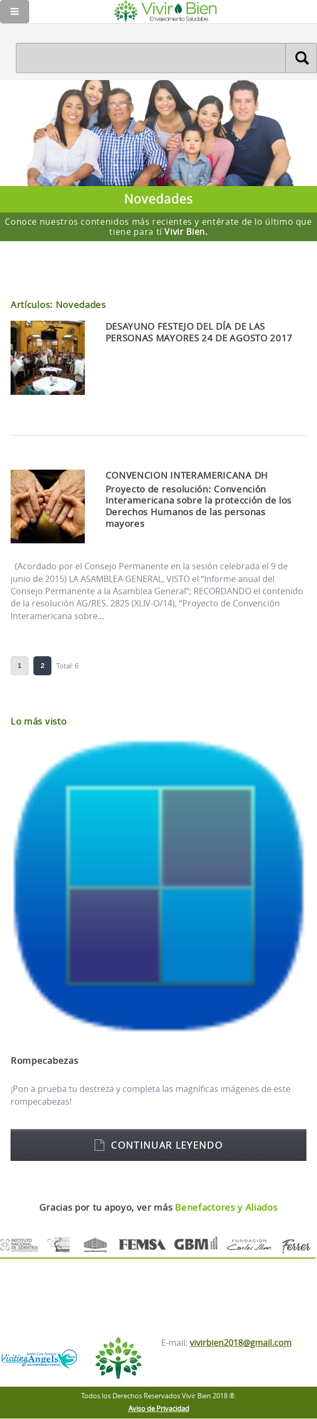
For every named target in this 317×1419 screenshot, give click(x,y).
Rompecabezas (44, 1060)
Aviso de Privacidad (158, 1408)
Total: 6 (67, 665)
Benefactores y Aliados (226, 1207)
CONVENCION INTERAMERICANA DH (186, 475)
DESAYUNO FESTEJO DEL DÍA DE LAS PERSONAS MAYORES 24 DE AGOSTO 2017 (199, 332)
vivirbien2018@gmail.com (241, 1343)
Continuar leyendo (166, 1145)
